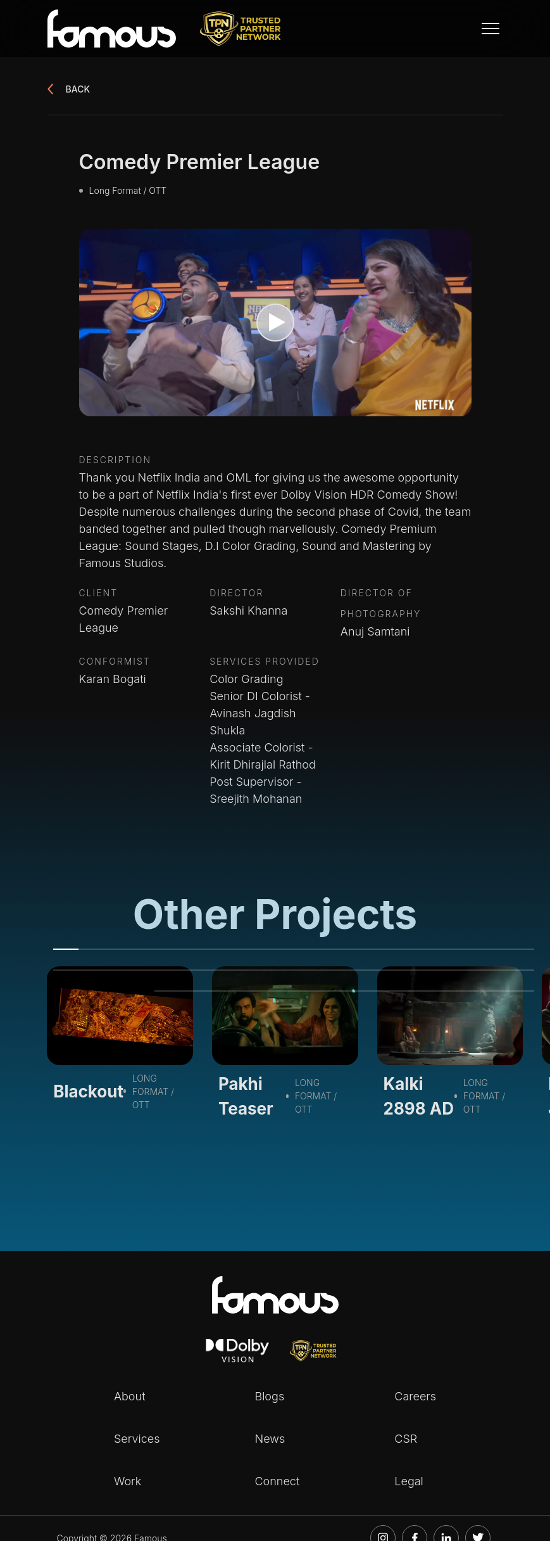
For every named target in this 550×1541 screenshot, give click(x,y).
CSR (405, 1438)
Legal (408, 1481)
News (269, 1438)
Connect (276, 1481)
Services (137, 1438)
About (130, 1396)
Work (127, 1481)
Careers (415, 1396)
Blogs (269, 1396)
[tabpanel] (120, 1042)
